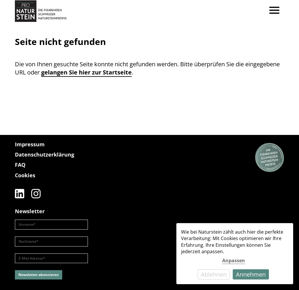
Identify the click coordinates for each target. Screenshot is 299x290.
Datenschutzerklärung (44, 154)
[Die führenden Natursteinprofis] (269, 158)
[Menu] (274, 11)
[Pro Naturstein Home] (41, 11)
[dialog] (234, 253)
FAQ (20, 164)
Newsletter (30, 211)
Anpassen (233, 260)
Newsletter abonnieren (38, 274)
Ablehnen (214, 274)
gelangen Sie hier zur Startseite (86, 72)
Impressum (30, 144)
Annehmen (251, 274)
